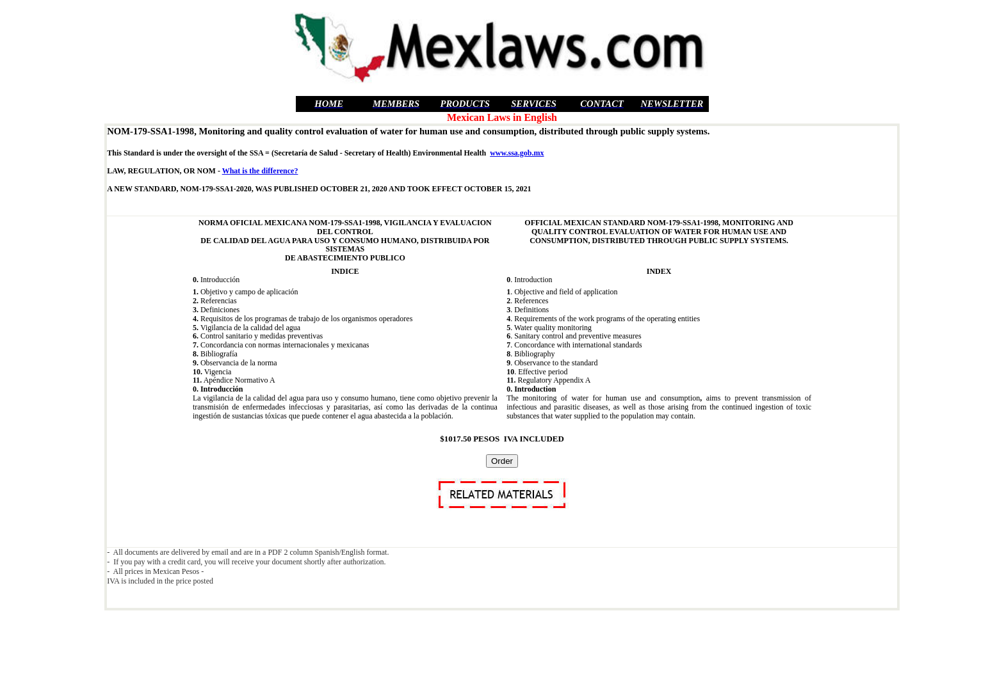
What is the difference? (260, 170)
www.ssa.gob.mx (517, 152)
